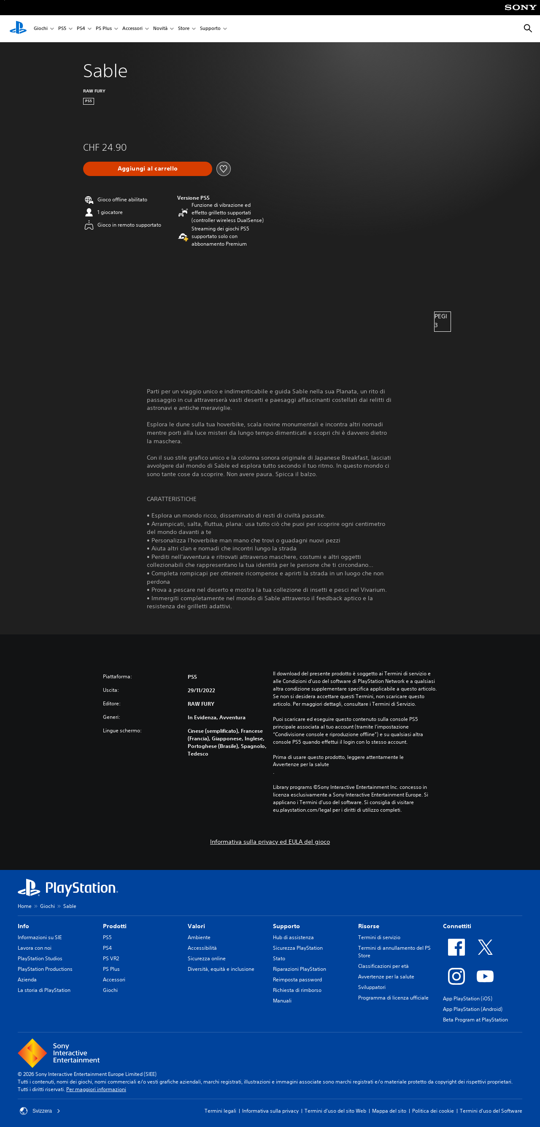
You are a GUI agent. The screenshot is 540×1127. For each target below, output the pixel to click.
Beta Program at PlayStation (475, 1019)
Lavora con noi (34, 947)
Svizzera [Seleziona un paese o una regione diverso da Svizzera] (40, 1111)
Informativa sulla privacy (270, 1110)
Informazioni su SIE (40, 937)
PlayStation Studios (40, 958)
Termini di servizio (379, 937)
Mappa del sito (389, 1110)
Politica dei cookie (433, 1110)
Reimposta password (297, 979)
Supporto (210, 29)
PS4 (81, 29)
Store (183, 29)
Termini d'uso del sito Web (335, 1110)
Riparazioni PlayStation (299, 969)
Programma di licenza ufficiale (393, 997)
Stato (279, 958)
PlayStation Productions (45, 969)
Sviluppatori (372, 987)
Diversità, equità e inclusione (221, 969)
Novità (160, 29)
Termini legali (220, 1110)
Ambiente (199, 937)
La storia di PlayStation (44, 990)
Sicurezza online (207, 958)
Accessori (132, 29)
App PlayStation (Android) (472, 1009)
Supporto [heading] (286, 926)
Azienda (27, 979)
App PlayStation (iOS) (467, 998)
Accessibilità (202, 947)
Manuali (282, 1000)
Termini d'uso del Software (491, 1110)
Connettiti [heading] (457, 926)
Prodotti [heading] (115, 926)
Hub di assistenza (293, 937)
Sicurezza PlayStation (298, 947)
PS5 (62, 29)
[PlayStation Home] (18, 28)
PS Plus (104, 29)
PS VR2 (111, 958)
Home (25, 906)
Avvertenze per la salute (301, 764)
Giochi (41, 29)
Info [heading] (23, 926)
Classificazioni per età (383, 966)
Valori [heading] (196, 926)
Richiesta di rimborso (297, 990)
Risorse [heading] (368, 926)
